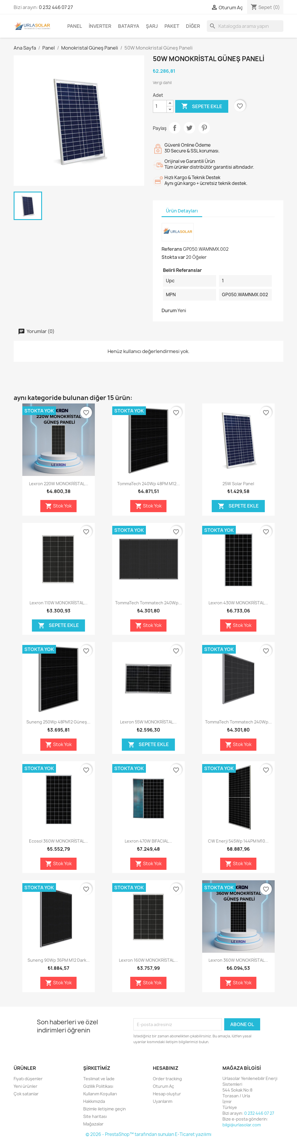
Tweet (189, 128)
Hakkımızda (94, 1101)
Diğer (193, 26)
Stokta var (173, 257)
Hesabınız (165, 1068)
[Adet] (160, 106)
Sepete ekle (201, 106)
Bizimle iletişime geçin (104, 1109)
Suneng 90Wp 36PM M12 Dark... (59, 960)
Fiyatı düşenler (28, 1078)
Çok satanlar (26, 1093)
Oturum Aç (163, 1086)
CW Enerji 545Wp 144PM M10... (238, 841)
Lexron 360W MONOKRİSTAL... (238, 960)
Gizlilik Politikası (98, 1086)
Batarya (128, 26)
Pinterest (204, 128)
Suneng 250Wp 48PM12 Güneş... (58, 722)
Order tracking (167, 1078)
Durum (169, 310)
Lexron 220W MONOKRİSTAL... (58, 483)
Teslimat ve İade (99, 1078)
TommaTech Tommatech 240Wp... (148, 602)
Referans (172, 249)
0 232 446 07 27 (56, 7)
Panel (74, 26)
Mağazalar (93, 1124)
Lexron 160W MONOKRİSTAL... (148, 960)
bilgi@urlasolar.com (241, 1125)
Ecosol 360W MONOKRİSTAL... (58, 841)
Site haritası (95, 1116)
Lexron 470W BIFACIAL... (148, 841)
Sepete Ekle (238, 506)
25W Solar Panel (238, 483)
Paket (171, 26)
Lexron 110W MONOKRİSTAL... (59, 602)
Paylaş (174, 128)
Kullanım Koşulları (100, 1093)
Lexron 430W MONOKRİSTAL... (238, 602)
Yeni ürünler (25, 1086)
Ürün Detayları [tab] (182, 211)
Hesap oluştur (167, 1093)
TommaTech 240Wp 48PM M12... (148, 483)
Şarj (152, 26)
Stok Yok (58, 506)
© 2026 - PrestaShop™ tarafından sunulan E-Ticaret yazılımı (148, 1134)
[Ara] (245, 26)
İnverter (100, 26)
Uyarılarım (162, 1101)
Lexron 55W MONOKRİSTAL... (148, 722)
